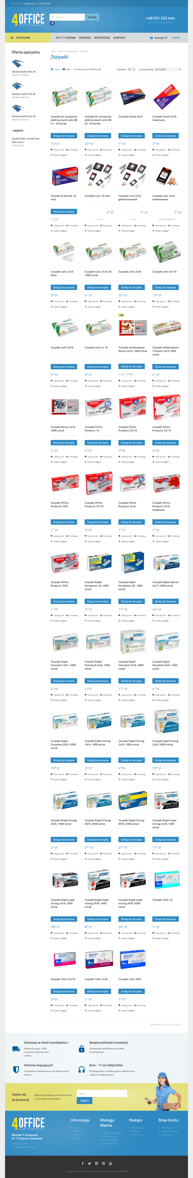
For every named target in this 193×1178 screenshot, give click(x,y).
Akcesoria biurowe (67, 51)
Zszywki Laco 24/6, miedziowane (163, 197)
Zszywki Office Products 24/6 (127, 504)
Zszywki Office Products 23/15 (161, 428)
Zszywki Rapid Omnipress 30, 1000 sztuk (97, 585)
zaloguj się (29, 3)
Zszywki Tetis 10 (162, 900)
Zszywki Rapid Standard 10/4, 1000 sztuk (63, 665)
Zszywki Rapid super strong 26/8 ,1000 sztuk (97, 903)
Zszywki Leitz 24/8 (129, 271)
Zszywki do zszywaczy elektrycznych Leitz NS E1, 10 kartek (64, 120)
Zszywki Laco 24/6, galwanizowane (129, 197)
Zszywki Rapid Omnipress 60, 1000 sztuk (130, 585)
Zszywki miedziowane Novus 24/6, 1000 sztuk (132, 349)
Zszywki (84, 51)
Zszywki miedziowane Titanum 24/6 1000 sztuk (165, 351)
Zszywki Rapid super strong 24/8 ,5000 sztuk (63, 903)
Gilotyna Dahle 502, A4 (24, 71)
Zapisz (84, 1100)
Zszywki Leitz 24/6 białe (62, 273)
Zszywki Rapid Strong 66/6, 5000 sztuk (131, 822)
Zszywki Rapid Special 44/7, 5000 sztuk (165, 583)
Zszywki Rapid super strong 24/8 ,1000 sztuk (164, 824)
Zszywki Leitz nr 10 (96, 347)
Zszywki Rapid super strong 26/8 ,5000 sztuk (130, 903)
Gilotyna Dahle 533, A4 (24, 94)
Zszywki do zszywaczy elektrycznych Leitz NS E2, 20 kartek (98, 120)
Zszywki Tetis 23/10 (63, 979)
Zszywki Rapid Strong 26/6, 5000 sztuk (98, 822)
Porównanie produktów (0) (87, 69)
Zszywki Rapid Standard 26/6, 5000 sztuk (63, 744)
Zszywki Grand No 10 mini (63, 197)
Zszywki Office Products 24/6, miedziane (161, 506)
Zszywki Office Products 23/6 (59, 504)
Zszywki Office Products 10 (93, 428)
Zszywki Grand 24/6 (130, 116)
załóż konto (45, 3)
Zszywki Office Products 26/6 (59, 583)
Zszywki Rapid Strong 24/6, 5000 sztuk (165, 742)
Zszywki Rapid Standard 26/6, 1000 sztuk (164, 665)
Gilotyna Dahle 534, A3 (24, 116)
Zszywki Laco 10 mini (97, 196)
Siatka (55, 69)
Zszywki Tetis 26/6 (129, 979)
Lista (66, 69)
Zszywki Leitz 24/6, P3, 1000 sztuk (98, 273)
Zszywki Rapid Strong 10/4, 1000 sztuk (98, 742)
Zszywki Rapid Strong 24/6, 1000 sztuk (131, 742)
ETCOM (124, 1171)
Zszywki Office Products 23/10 (127, 428)
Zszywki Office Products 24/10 (94, 504)
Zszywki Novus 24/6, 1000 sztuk (63, 428)
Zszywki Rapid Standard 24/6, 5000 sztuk (130, 665)
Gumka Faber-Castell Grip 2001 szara (25, 140)
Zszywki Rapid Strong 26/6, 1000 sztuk (64, 822)
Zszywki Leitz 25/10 (164, 271)
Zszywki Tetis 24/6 (96, 979)
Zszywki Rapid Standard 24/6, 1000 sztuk (97, 665)
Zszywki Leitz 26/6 (62, 347)
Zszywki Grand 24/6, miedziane (164, 118)
